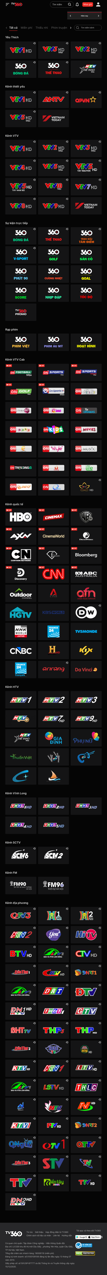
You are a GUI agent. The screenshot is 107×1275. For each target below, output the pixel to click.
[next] (71, 28)
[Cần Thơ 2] (20, 1049)
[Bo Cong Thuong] (83, 1245)
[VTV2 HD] (86, 50)
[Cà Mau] (86, 953)
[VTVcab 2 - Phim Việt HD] (20, 410)
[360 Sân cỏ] (86, 255)
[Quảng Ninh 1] (53, 1144)
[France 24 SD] (20, 669)
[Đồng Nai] (20, 1201)
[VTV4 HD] (20, 167)
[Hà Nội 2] (86, 915)
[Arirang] (53, 669)
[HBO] (20, 517)
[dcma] (85, 1254)
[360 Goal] (86, 274)
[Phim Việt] (20, 342)
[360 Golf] (53, 255)
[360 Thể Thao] (53, 69)
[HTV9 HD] (86, 718)
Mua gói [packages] (87, 4)
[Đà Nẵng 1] (86, 972)
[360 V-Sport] (20, 255)
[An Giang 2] (20, 934)
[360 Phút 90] (20, 274)
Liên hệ (56, 1235)
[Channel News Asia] (53, 593)
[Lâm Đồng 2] (53, 953)
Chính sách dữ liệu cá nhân (38, 1235)
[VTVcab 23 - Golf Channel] (20, 391)
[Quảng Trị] (86, 1144)
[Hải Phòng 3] (53, 1030)
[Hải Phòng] (86, 1030)
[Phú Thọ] (53, 1125)
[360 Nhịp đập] (53, 293)
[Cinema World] (53, 536)
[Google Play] (80, 1237)
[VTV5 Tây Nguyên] (86, 167)
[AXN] (20, 536)
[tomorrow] (98, 16)
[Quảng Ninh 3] (20, 915)
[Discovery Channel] (20, 574)
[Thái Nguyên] (86, 1163)
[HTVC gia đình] (53, 738)
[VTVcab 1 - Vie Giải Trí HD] (86, 391)
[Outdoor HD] (20, 593)
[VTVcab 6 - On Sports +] (53, 391)
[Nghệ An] (53, 1106)
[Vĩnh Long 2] (53, 806)
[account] (98, 4)
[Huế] (53, 1049)
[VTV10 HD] (53, 186)
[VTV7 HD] (86, 186)
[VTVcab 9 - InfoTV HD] (20, 487)
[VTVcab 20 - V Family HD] (53, 468)
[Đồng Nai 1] (20, 1011)
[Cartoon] (20, 555)
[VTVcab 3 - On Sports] (53, 372)
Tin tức (29, 1232)
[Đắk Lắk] (53, 992)
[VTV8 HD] (20, 205)
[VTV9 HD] (53, 205)
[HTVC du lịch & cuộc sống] (53, 776)
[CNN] (53, 574)
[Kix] (86, 650)
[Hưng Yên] (86, 1049)
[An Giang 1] (53, 1068)
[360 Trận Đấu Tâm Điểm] (86, 236)
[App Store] (92, 1237)
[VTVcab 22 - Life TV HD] (86, 468)
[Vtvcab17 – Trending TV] (20, 468)
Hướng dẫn (67, 1235)
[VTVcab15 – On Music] (86, 448)
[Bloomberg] (86, 555)
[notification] (77, 4)
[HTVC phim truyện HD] (53, 757)
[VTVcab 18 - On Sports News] (86, 372)
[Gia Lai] (86, 1011)
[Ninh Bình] (86, 1106)
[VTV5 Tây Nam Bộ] (20, 186)
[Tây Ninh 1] (20, 1106)
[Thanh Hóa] (20, 1182)
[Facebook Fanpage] (101, 1237)
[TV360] (20, 312)
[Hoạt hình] (86, 342)
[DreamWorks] (86, 536)
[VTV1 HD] (20, 50)
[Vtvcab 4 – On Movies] (86, 429)
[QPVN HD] (86, 99)
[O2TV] (53, 487)
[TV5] (86, 631)
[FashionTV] (53, 555)
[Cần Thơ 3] (20, 1163)
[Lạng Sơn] (53, 1087)
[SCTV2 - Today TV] (53, 855)
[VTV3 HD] (53, 50)
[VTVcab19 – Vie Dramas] (86, 410)
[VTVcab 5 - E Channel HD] (20, 448)
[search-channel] (78, 28)
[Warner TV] (86, 517)
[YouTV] (53, 934)
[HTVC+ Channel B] (20, 776)
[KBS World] (53, 612)
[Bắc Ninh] (20, 953)
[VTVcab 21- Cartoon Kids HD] (53, 429)
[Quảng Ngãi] (20, 1144)
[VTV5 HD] (20, 118)
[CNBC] (20, 650)
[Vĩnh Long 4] (20, 825)
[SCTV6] (20, 855)
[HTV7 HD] (53, 718)
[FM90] (20, 885)
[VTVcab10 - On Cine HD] (53, 410)
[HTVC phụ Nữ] (86, 738)
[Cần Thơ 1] (20, 972)
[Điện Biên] (86, 992)
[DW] (86, 612)
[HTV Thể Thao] (86, 69)
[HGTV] (20, 612)
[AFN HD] (86, 593)
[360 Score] (20, 293)
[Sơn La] (53, 1163)
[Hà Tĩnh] (20, 1030)
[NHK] (20, 631)
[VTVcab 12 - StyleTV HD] (53, 448)
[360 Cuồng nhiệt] (53, 274)
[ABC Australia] (86, 574)
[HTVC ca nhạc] (86, 757)
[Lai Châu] (86, 1068)
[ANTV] (53, 99)
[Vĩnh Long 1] (20, 806)
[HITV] (86, 934)
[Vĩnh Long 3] (86, 806)
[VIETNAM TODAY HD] (53, 118)
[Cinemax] (53, 517)
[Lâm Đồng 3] (20, 992)
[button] (15, 28)
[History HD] (53, 650)
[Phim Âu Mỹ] (53, 342)
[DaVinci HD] (86, 669)
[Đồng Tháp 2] (53, 1182)
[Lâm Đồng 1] (20, 1087)
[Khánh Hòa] (20, 1068)
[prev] (6, 28)
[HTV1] (20, 699)
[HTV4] (20, 718)
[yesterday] (70, 16)
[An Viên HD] (86, 487)
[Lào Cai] (86, 1087)
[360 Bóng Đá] (20, 69)
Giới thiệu (39, 1232)
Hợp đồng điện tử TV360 (56, 1232)
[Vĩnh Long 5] (53, 825)
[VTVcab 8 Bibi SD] (20, 429)
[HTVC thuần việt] (20, 757)
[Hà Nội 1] (53, 915)
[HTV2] (53, 699)
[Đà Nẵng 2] (86, 1125)
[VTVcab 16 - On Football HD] (20, 372)
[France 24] (53, 631)
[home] (16, 4)
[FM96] (53, 885)
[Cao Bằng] (53, 972)
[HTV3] (86, 699)
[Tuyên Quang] (86, 1182)
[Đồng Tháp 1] (53, 1011)
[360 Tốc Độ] (86, 293)
